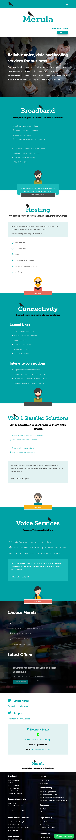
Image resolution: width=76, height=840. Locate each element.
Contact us (63, 32)
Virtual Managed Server (48, 792)
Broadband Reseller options (17, 822)
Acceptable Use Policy (47, 828)
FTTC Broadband (13, 783)
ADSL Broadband (13, 780)
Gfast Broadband (13, 785)
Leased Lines (12, 803)
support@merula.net (41, 749)
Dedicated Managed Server (49, 794)
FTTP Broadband (13, 788)
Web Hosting (44, 783)
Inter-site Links (13, 831)
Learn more (38, 293)
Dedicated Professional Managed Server (53, 800)
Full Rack (43, 812)
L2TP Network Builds (15, 825)
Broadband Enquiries (15, 793)
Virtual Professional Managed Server (52, 797)
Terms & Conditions (46, 822)
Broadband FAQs (13, 791)
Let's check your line (38, 195)
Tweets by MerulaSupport (19, 719)
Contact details (45, 837)
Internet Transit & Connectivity (18, 828)
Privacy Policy (44, 825)
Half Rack (43, 809)
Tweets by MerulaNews (18, 706)
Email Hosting (44, 780)
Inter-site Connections (15, 806)
